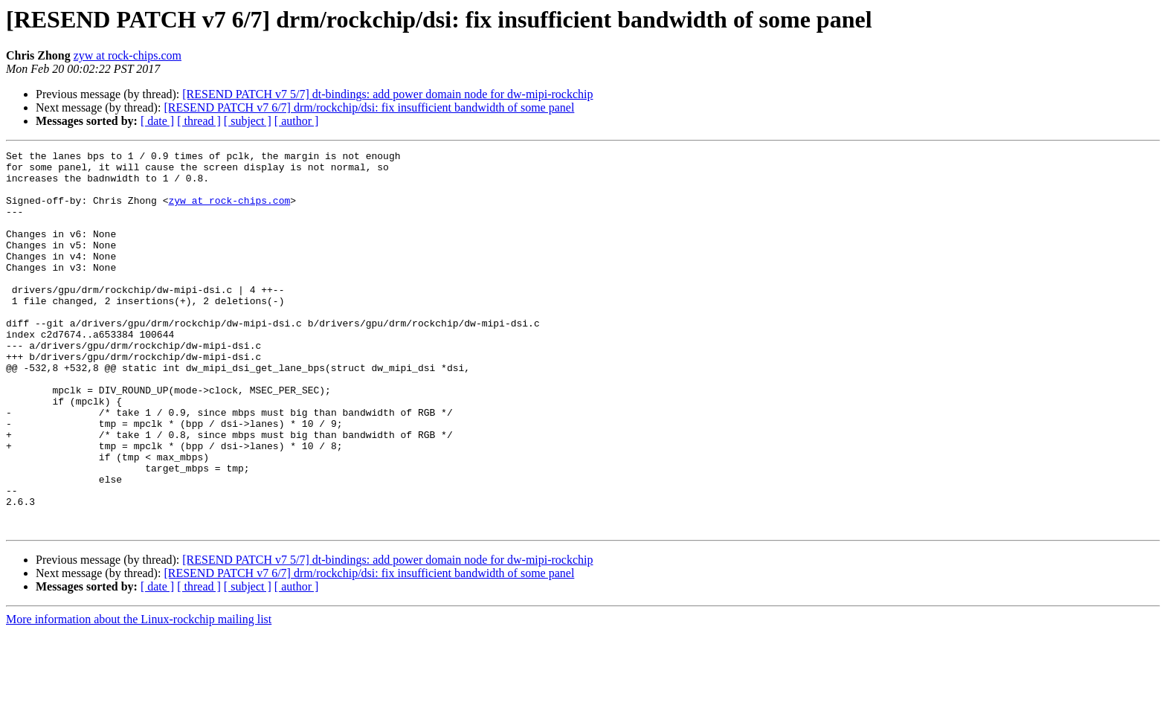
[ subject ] (247, 121)
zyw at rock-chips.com (127, 55)
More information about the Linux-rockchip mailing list (138, 695)
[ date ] (157, 121)
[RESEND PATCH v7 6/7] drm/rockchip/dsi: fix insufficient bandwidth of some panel (369, 107)
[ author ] (296, 121)
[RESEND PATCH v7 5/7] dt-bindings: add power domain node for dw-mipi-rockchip (387, 94)
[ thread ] (199, 121)
